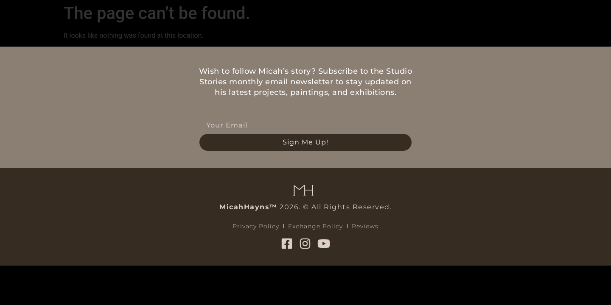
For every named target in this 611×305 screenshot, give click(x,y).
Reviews (365, 226)
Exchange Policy (315, 226)
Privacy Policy (256, 226)
